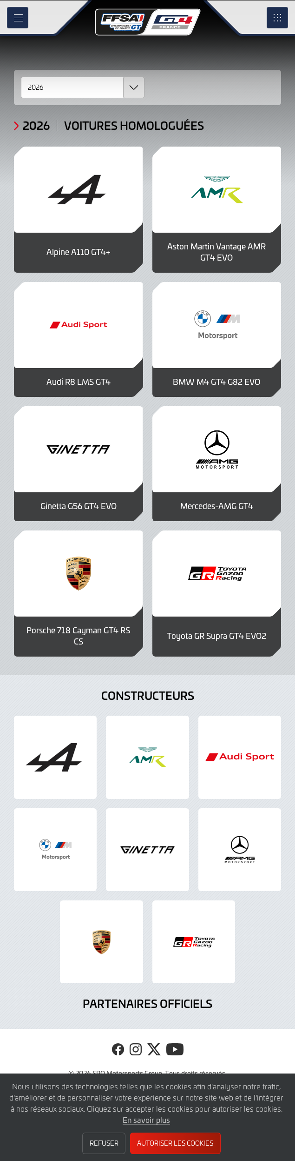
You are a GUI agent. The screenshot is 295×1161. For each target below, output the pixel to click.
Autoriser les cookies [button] (175, 1143)
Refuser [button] (104, 1143)
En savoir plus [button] (146, 1119)
